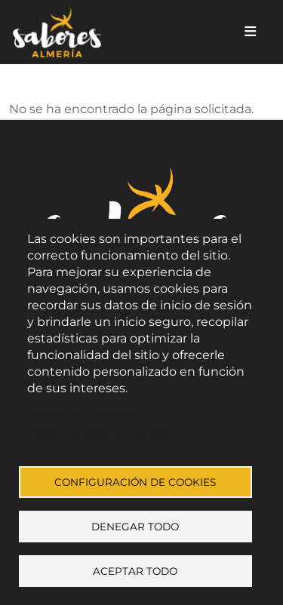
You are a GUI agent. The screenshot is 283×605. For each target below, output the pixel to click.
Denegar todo (135, 527)
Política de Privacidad (83, 413)
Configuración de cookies (135, 482)
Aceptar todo (135, 571)
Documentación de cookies (99, 434)
